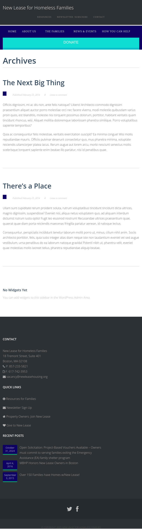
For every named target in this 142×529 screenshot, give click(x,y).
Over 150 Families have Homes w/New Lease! (50, 475)
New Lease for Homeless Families (38, 7)
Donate (71, 42)
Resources (44, 17)
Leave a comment (58, 94)
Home (12, 31)
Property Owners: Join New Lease (28, 416)
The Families (54, 31)
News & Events (85, 31)
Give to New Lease (18, 425)
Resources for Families (19, 399)
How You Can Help (116, 31)
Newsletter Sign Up (17, 408)
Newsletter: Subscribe (72, 17)
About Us (29, 31)
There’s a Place (27, 186)
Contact (99, 17)
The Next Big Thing (34, 82)
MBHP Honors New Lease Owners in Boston (49, 463)
